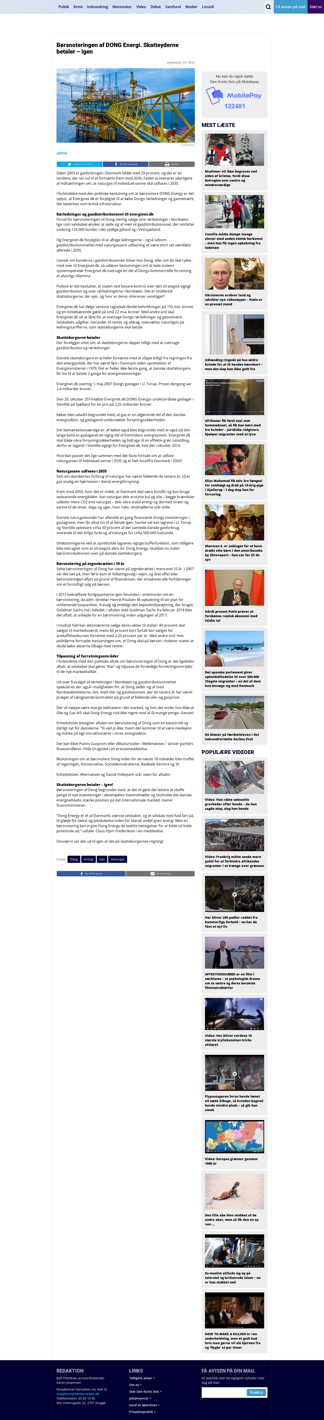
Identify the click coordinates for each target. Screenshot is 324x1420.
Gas (102, 859)
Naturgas (118, 859)
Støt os (316, 6)
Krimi (78, 6)
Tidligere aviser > (142, 1378)
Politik (63, 6)
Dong (74, 859)
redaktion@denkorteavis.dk (77, 1394)
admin (61, 153)
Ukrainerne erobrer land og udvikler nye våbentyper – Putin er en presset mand (233, 299)
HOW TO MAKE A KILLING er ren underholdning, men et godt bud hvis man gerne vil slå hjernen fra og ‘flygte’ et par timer (233, 1341)
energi (88, 859)
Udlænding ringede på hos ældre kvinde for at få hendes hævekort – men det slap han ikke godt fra (234, 364)
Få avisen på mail (290, 6)
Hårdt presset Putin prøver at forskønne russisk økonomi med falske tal (231, 616)
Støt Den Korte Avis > (145, 1391)
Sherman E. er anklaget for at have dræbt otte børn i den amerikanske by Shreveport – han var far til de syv (234, 553)
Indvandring (97, 6)
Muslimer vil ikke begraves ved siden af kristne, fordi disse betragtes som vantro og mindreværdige (231, 178)
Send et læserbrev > (144, 1405)
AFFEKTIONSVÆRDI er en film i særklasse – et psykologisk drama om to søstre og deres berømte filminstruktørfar (232, 981)
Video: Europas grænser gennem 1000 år (231, 1161)
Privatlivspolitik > (142, 1412)
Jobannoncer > (140, 1398)
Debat (156, 6)
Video (141, 6)
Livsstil (208, 6)
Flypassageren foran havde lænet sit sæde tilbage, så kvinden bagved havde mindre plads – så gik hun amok (234, 1103)
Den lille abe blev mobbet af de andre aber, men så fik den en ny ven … (232, 1219)
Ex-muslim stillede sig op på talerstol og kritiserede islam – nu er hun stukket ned (233, 1277)
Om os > (135, 1385)
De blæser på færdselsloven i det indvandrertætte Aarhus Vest (232, 736)
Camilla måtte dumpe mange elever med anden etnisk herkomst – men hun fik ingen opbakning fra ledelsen (234, 241)
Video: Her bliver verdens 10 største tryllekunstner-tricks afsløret (228, 1040)
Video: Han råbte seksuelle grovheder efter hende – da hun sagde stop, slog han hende (231, 804)
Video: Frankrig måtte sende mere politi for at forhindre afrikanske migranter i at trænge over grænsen (234, 861)
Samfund (173, 6)
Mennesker (122, 6)
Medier (191, 6)
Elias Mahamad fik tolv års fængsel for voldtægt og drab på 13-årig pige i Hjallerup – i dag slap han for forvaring (234, 487)
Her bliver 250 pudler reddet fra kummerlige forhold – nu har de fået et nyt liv (231, 922)
